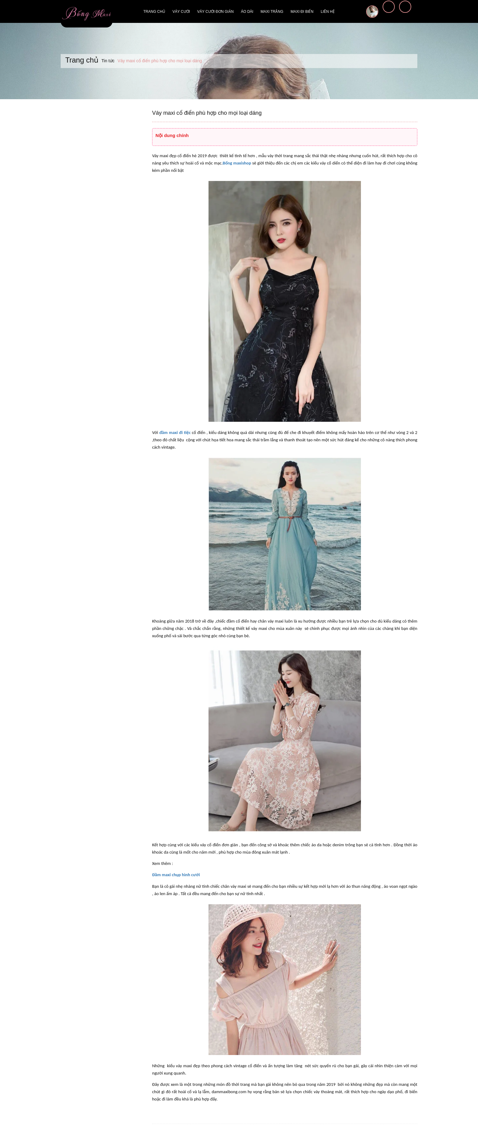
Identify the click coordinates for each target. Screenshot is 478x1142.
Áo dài (247, 11)
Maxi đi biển (302, 11)
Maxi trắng (272, 11)
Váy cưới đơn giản (215, 11)
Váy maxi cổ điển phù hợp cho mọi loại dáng (206, 113)
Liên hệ (328, 11)
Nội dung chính (172, 135)
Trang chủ (154, 11)
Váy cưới (181, 11)
